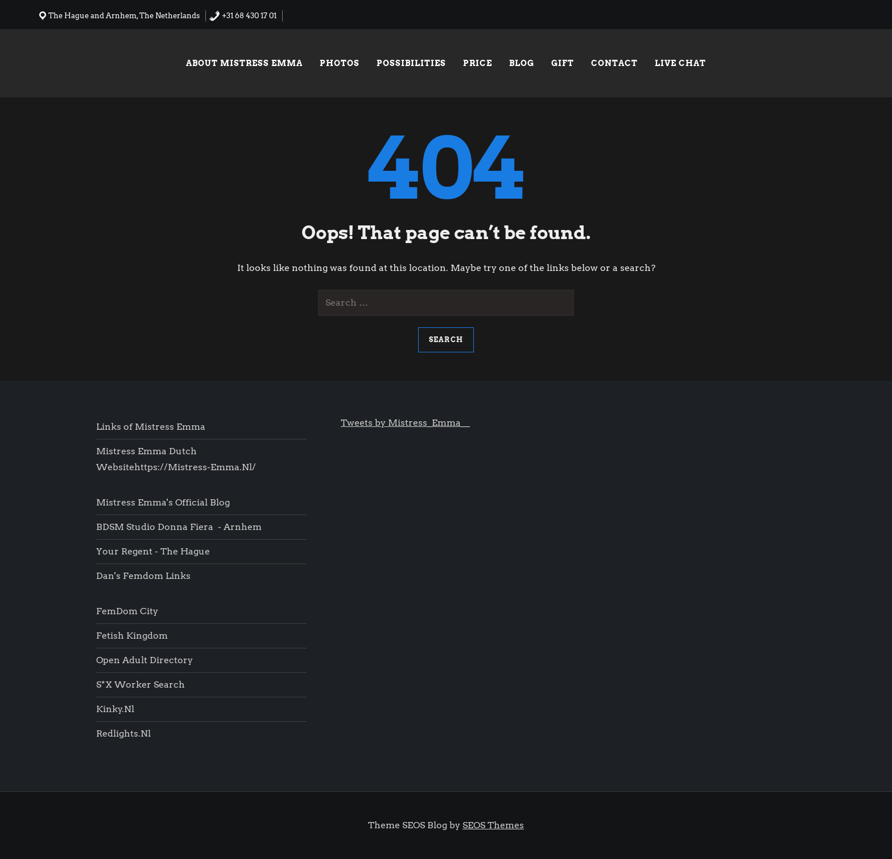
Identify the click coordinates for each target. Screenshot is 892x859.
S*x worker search (140, 684)
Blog (521, 63)
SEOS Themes (493, 825)
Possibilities (411, 63)
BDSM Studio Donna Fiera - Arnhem (179, 526)
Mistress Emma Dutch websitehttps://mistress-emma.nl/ (176, 459)
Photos (340, 63)
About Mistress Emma (244, 63)
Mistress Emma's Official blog (163, 502)
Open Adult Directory (144, 660)
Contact (614, 63)
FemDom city (127, 611)
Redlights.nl (123, 733)
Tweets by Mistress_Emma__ (405, 422)
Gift (562, 63)
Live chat (680, 63)
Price (477, 63)
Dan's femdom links (143, 575)
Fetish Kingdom (133, 635)
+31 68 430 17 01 (242, 15)
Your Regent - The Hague (153, 551)
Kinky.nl (115, 709)
